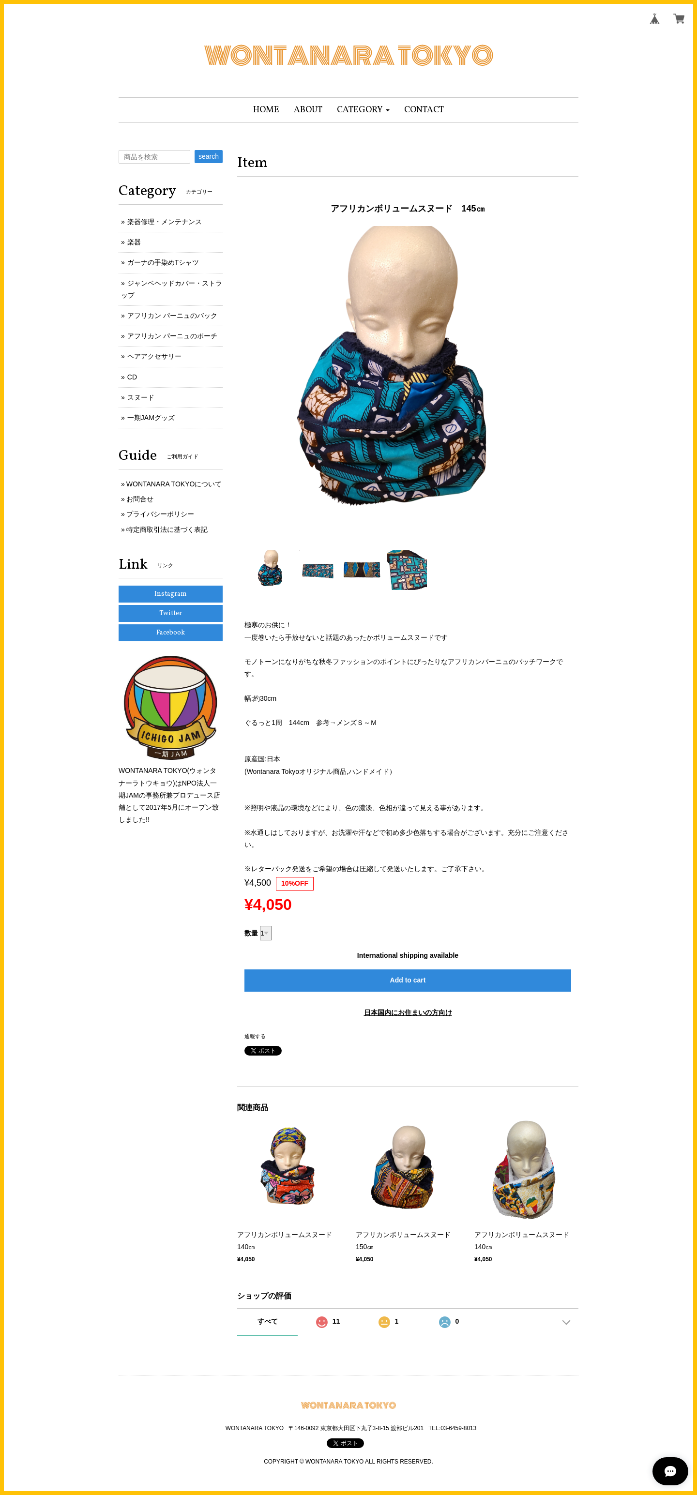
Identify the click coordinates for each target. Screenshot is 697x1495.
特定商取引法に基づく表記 (167, 529)
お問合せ (139, 499)
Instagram (170, 594)
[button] (363, 110)
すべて (268, 1321)
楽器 (134, 242)
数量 (251, 933)
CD (132, 377)
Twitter (170, 613)
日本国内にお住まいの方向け (408, 1012)
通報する (255, 1036)
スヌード (140, 397)
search (208, 156)
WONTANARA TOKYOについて (174, 484)
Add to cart (408, 980)
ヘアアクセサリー (154, 356)
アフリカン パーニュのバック (172, 315)
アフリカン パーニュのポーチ (172, 336)
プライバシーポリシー (160, 514)
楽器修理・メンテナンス (164, 222)
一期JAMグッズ (151, 418)
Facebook (170, 632)
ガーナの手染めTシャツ (163, 262)
